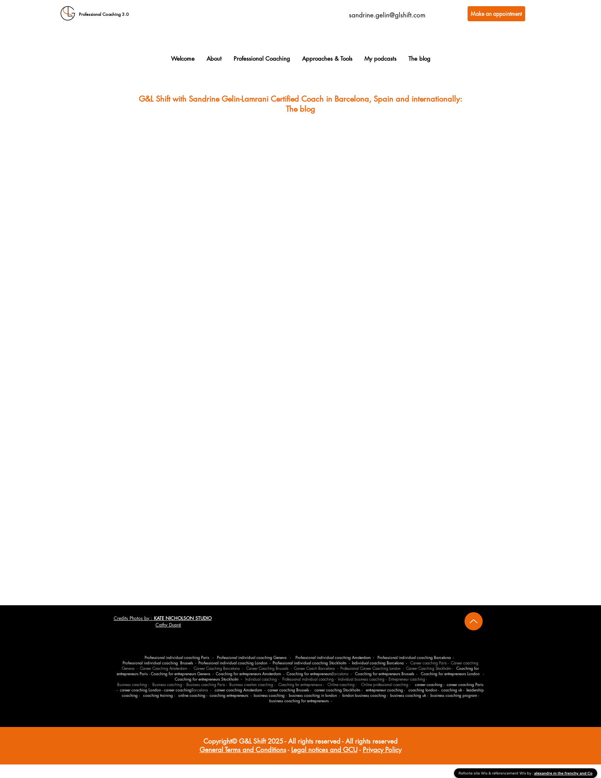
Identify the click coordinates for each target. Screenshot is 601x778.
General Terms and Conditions (243, 750)
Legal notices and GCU (324, 750)
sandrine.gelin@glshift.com (387, 15)
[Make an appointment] (496, 13)
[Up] (473, 621)
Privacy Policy (382, 750)
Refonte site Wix (474, 773)
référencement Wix (509, 773)
